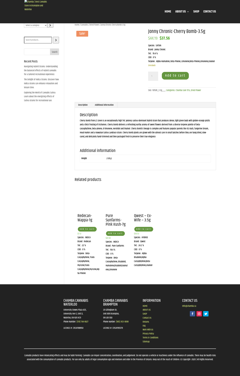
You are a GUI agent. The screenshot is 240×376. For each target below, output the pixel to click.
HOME (168, 12)
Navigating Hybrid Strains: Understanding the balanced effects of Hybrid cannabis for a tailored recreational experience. (41, 70)
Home (77, 24)
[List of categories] (35, 25)
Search (27, 34)
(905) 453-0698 (122, 322)
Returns (146, 322)
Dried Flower (94, 24)
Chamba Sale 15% (183, 90)
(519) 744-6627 (82, 322)
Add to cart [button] (87, 229)
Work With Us (148, 330)
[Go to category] (50, 25)
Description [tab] (83, 105)
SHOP (196, 12)
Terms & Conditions (150, 338)
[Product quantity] (153, 76)
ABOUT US (180, 12)
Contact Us (147, 318)
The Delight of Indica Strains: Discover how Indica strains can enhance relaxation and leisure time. (41, 83)
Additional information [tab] (104, 105)
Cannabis (84, 24)
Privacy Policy (148, 334)
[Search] (56, 40)
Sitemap (146, 342)
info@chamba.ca (189, 306)
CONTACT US (209, 12)
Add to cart (175, 75)
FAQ (144, 326)
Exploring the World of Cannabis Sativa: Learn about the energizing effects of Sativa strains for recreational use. (40, 97)
